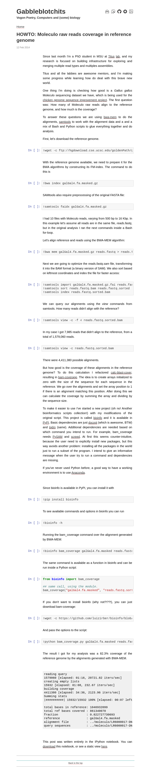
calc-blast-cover (121, 372)
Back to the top (75, 763)
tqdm (60, 427)
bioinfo (97, 417)
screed (75, 436)
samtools (65, 121)
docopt (98, 422)
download (49, 746)
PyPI (46, 422)
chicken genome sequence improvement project (75, 100)
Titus (111, 56)
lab (118, 56)
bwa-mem (110, 117)
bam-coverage (67, 377)
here (104, 746)
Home (20, 26)
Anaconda (78, 472)
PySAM (58, 436)
